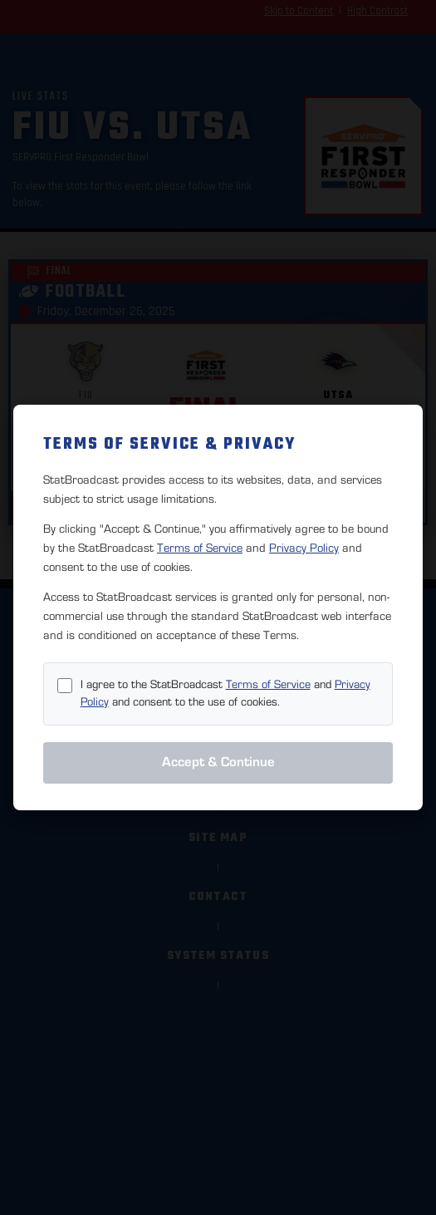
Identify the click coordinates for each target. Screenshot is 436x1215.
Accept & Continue (218, 762)
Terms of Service (199, 548)
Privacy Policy (304, 548)
